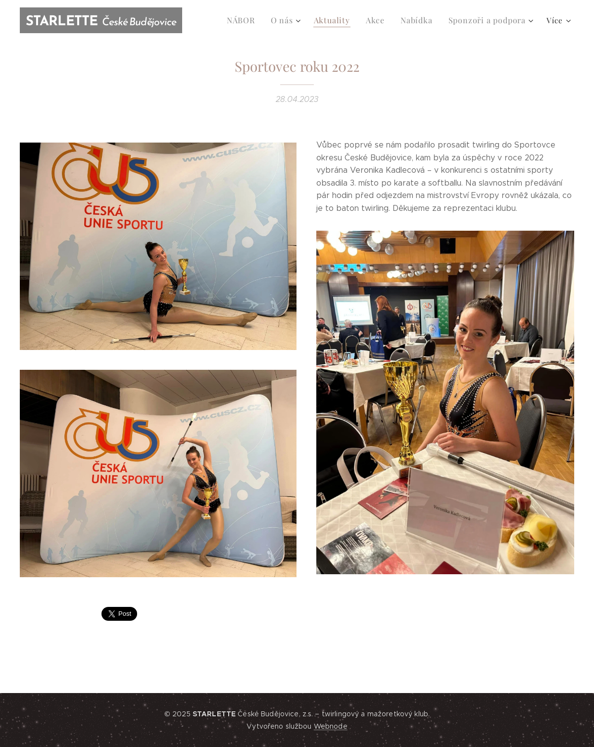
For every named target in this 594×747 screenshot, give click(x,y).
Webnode (330, 726)
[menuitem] (252, 20)
